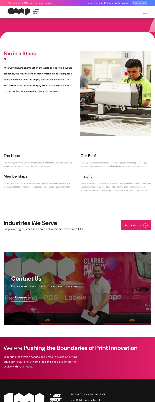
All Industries (136, 225)
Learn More (140, 3)
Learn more (22, 297)
